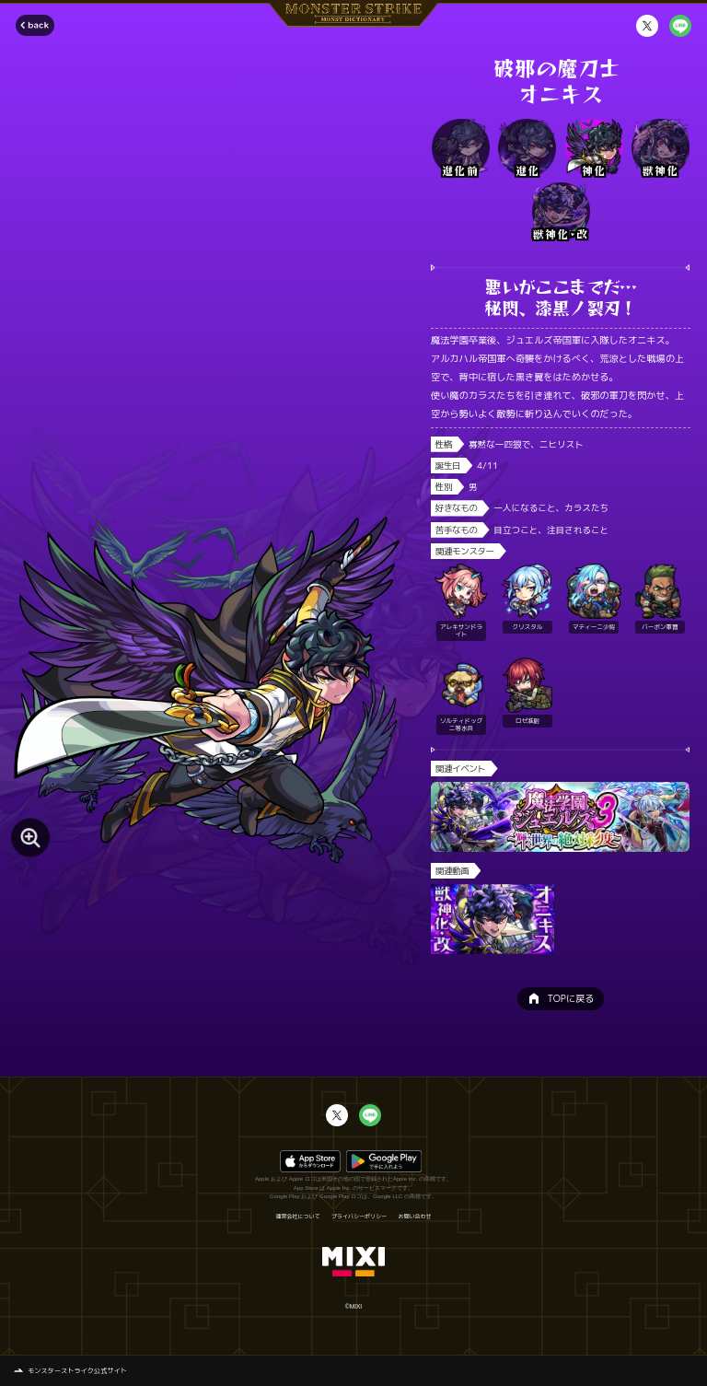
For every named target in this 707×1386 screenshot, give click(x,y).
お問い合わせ (415, 1216)
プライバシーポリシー (359, 1216)
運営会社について (297, 1216)
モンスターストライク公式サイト (77, 1370)
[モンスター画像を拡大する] (30, 838)
